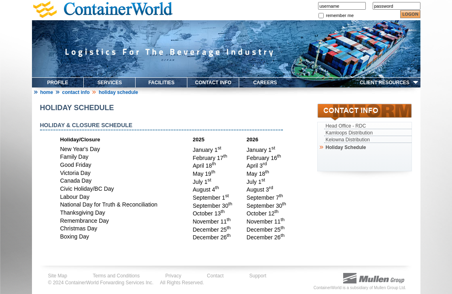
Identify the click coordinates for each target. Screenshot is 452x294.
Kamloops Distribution (349, 133)
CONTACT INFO (213, 82)
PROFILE (57, 82)
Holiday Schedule (345, 147)
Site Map (57, 276)
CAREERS (265, 82)
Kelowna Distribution (348, 140)
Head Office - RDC (346, 126)
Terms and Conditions (116, 276)
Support (257, 276)
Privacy (173, 276)
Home (46, 92)
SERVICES (110, 82)
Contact (215, 276)
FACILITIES (162, 82)
